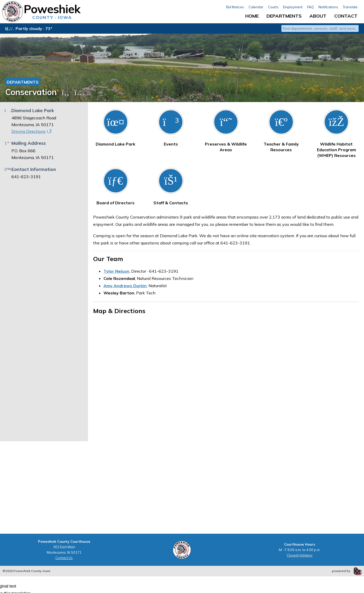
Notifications (328, 7)
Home (252, 16)
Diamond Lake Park (115, 128)
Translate (350, 7)
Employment (292, 7)
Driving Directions (31, 131)
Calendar (256, 7)
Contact (346, 16)
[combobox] (320, 28)
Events (171, 128)
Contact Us (64, 558)
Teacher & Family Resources (281, 131)
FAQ (310, 7)
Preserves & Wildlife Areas (226, 131)
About (317, 16)
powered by (346, 571)
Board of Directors (115, 187)
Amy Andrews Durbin (125, 285)
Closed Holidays (300, 555)
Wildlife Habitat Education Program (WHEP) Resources (336, 134)
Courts (273, 7)
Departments (284, 16)
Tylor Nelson (116, 271)
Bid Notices (235, 7)
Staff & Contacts (170, 187)
